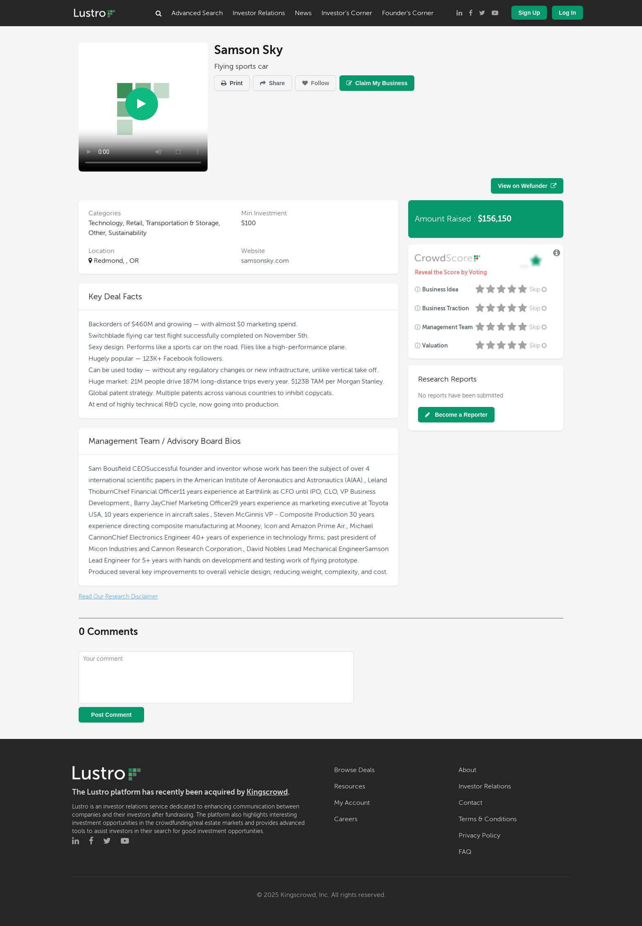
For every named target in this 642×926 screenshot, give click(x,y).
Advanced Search (197, 13)
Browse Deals (354, 770)
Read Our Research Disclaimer (118, 597)
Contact (470, 802)
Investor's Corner (346, 13)
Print (232, 83)
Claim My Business (377, 83)
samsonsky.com (265, 260)
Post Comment (111, 714)
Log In (567, 12)
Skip (538, 290)
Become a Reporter (456, 414)
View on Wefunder (527, 186)
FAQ (465, 852)
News (303, 13)
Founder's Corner (408, 13)
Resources (349, 786)
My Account (352, 802)
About (467, 770)
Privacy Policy (479, 835)
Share (272, 83)
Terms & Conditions (488, 819)
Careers (345, 819)
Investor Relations (259, 13)
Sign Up (529, 12)
